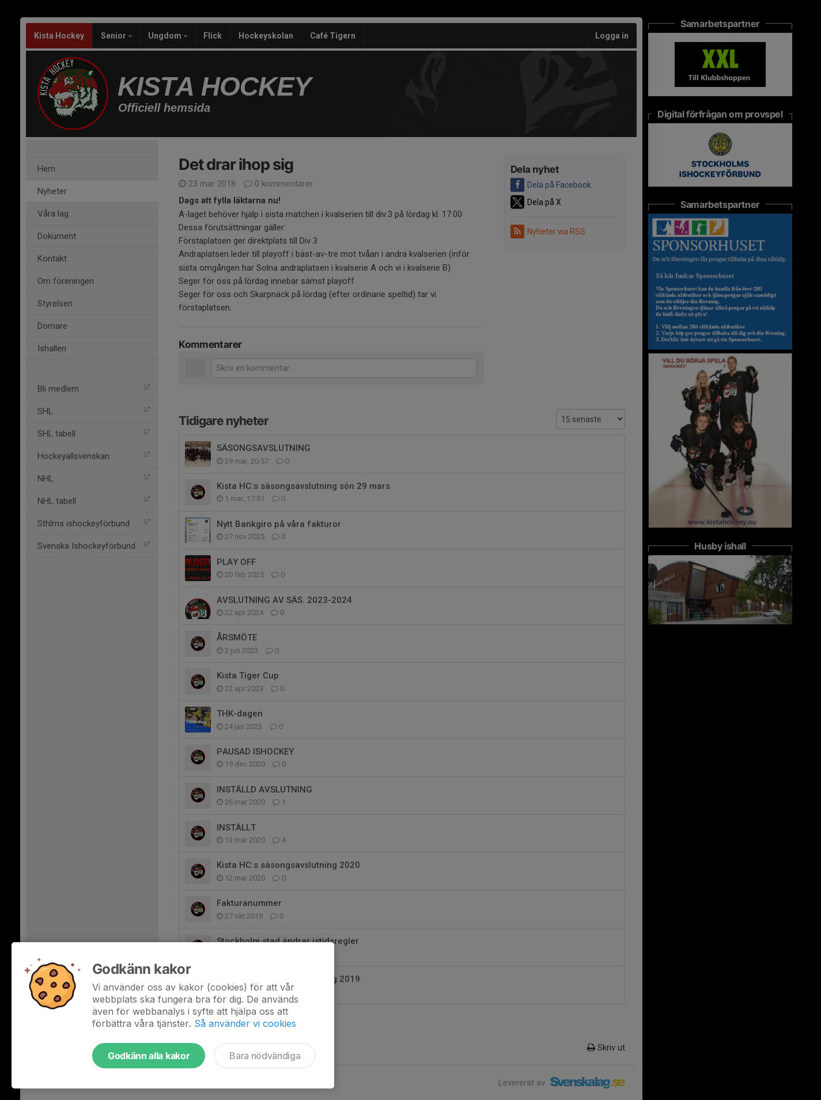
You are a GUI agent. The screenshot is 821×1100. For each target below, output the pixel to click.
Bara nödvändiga (264, 1055)
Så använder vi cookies (245, 1023)
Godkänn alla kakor (149, 1055)
